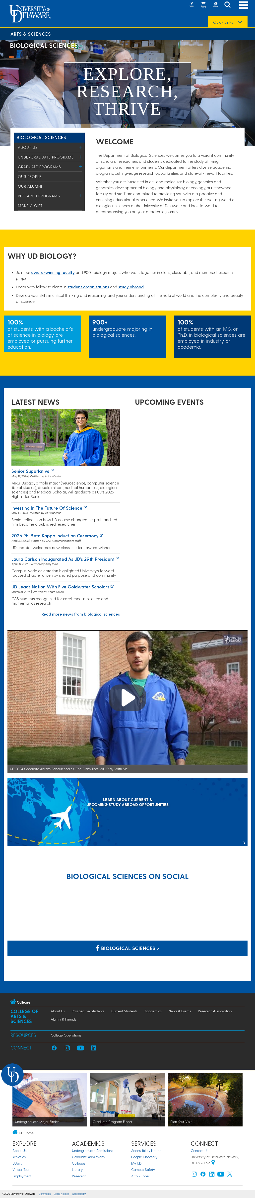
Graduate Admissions (88, 1157)
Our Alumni (30, 186)
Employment (21, 1176)
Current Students (124, 1011)
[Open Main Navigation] (243, 5)
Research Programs (39, 196)
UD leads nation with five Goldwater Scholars (60, 586)
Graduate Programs (39, 166)
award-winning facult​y (53, 272)
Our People (30, 176)
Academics (153, 1011)
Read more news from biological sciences (81, 614)
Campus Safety (143, 1169)
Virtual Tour (21, 1169)
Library (77, 1169)
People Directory (144, 1157)
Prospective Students (88, 1011)
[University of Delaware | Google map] (213, 1163)
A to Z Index (140, 1176)
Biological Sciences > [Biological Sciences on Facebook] (127, 948)
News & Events (180, 1011)
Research (79, 1176)
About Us (28, 147)
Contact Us (199, 1150)
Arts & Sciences (30, 33)
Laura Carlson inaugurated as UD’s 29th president (63, 558)
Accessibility (79, 1194)
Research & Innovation (215, 1011)
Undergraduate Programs (46, 157)
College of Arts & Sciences (24, 1016)
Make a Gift (30, 205)
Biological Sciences (41, 137)
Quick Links (223, 22)
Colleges (78, 1163)
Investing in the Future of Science (46, 507)
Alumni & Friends (63, 1019)
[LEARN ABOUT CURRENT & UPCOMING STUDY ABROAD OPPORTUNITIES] (127, 812)
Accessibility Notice (146, 1150)
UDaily (17, 1163)
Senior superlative (30, 471)
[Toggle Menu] (80, 147)
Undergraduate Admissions (92, 1150)
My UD (136, 1163)
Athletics (19, 1157)
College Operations (66, 1035)
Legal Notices (61, 1194)
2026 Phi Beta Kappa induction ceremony (55, 535)
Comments (45, 1194)
